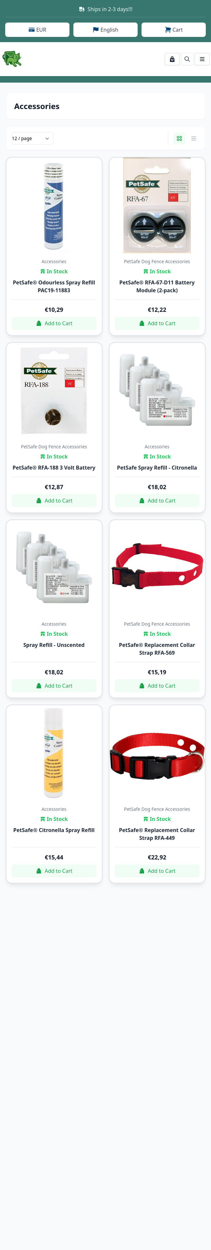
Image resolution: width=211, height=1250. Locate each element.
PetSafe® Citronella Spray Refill (54, 830)
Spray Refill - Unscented (54, 645)
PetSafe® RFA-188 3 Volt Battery (53, 467)
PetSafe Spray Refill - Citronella (157, 467)
